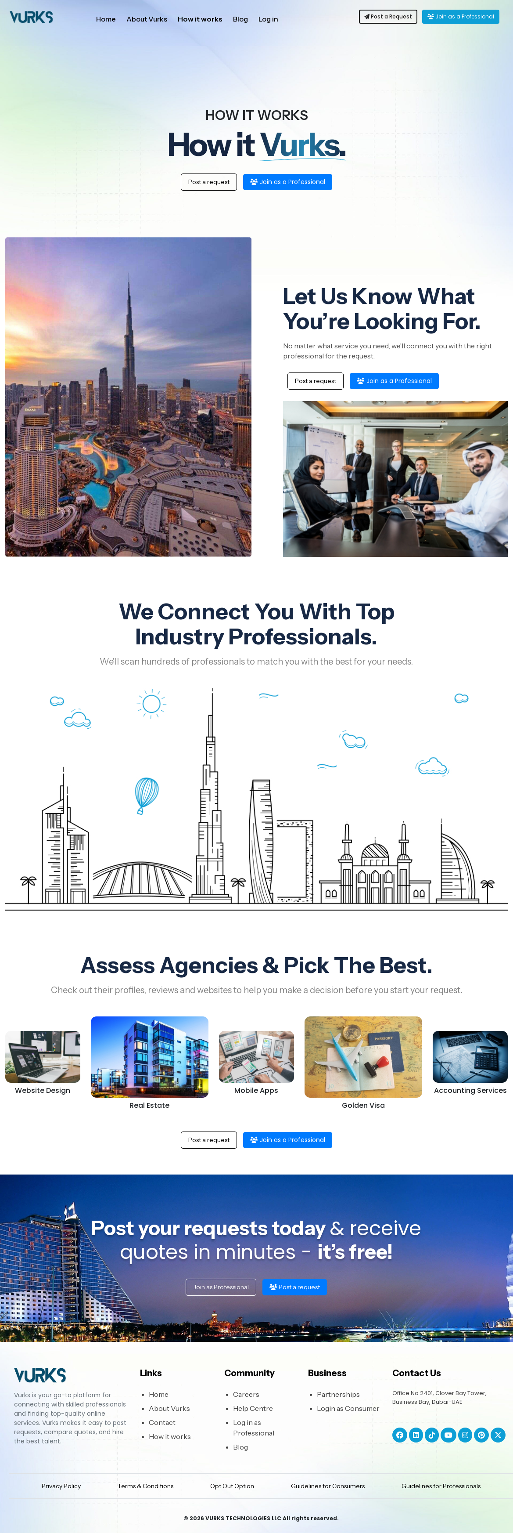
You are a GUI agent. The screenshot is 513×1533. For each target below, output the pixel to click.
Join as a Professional (460, 16)
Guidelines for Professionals (441, 1486)
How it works (200, 18)
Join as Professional (221, 1287)
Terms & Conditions (145, 1486)
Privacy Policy (61, 1486)
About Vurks (146, 18)
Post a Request (388, 16)
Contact (162, 1422)
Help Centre (253, 1408)
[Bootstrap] (71, 1377)
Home (106, 18)
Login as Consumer (348, 1408)
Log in (268, 18)
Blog (240, 18)
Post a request (209, 182)
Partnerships (338, 1394)
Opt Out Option (232, 1486)
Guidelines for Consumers (328, 1486)
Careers (246, 1394)
